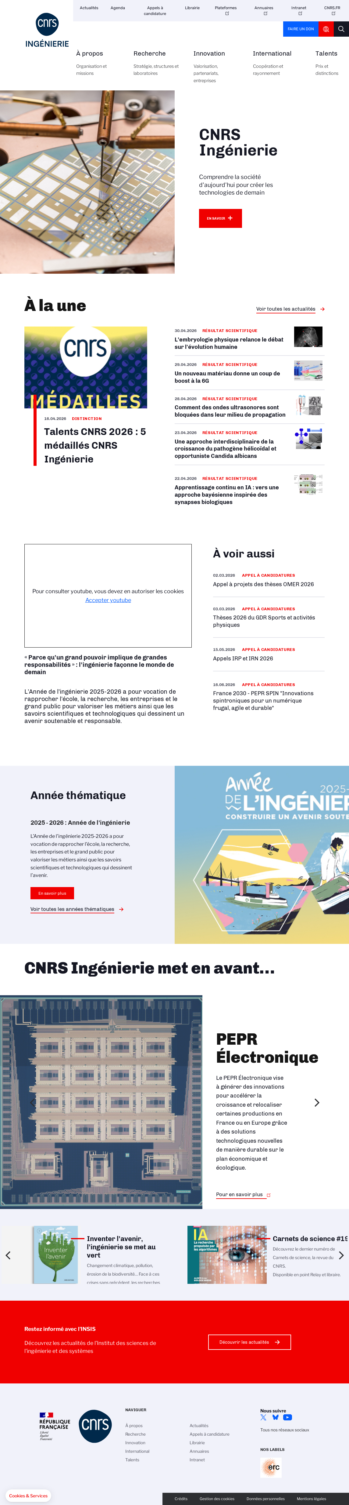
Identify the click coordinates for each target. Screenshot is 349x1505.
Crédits (181, 1498)
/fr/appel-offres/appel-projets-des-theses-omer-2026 (269, 580)
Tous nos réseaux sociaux (284, 1429)
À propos (98, 66)
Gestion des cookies (217, 1498)
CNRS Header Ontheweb (326, 29)
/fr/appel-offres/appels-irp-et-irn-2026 (269, 654)
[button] (28, 1495)
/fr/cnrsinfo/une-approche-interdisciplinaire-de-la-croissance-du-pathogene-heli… (250, 444)
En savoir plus (52, 893)
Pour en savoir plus (239, 1194)
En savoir (216, 218)
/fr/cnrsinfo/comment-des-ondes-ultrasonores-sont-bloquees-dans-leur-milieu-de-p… (250, 406)
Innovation (217, 70)
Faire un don (301, 29)
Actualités (89, 7)
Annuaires (264, 7)
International (277, 66)
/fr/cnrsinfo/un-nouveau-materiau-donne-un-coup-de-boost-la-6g (250, 372)
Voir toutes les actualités (285, 309)
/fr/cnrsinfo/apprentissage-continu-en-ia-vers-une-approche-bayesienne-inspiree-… (250, 490)
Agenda (118, 7)
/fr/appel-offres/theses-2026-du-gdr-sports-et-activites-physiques (269, 617)
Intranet (298, 7)
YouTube (287, 1417)
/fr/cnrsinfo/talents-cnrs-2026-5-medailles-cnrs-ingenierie (85, 396)
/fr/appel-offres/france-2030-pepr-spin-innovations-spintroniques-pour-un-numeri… (269, 696)
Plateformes (226, 7)
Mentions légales (311, 1498)
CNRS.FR (332, 7)
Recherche (157, 66)
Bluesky (275, 1417)
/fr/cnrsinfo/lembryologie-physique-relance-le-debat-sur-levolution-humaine (250, 341)
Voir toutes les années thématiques (72, 909)
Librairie (192, 7)
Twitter (263, 1417)
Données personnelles (266, 1498)
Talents (326, 66)
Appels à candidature (155, 10)
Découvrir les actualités (244, 1342)
